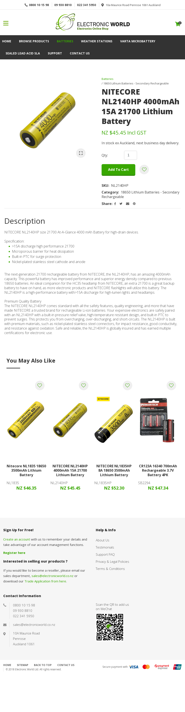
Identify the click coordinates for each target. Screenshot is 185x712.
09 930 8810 (63, 5)
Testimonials (105, 547)
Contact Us (80, 53)
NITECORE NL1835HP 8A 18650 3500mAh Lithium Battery (114, 470)
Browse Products (34, 41)
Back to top (43, 665)
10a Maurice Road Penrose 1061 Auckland (133, 5)
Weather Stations (96, 41)
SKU (105, 185)
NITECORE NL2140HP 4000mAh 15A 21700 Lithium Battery (70, 470)
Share (107, 203)
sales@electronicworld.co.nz (52, 576)
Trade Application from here (45, 581)
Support (55, 53)
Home (6, 41)
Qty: (105, 155)
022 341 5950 (86, 5)
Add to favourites (40, 385)
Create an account (16, 539)
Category (110, 192)
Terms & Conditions (110, 568)
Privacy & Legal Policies (112, 561)
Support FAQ (105, 554)
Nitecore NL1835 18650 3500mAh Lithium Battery (26, 470)
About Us (102, 540)
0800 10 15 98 (39, 5)
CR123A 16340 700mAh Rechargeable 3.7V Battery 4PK (158, 470)
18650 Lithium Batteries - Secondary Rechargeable (136, 83)
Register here (14, 552)
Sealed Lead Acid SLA (23, 53)
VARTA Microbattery (137, 41)
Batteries (65, 41)
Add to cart (118, 169)
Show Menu (5, 23)
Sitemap (22, 665)
